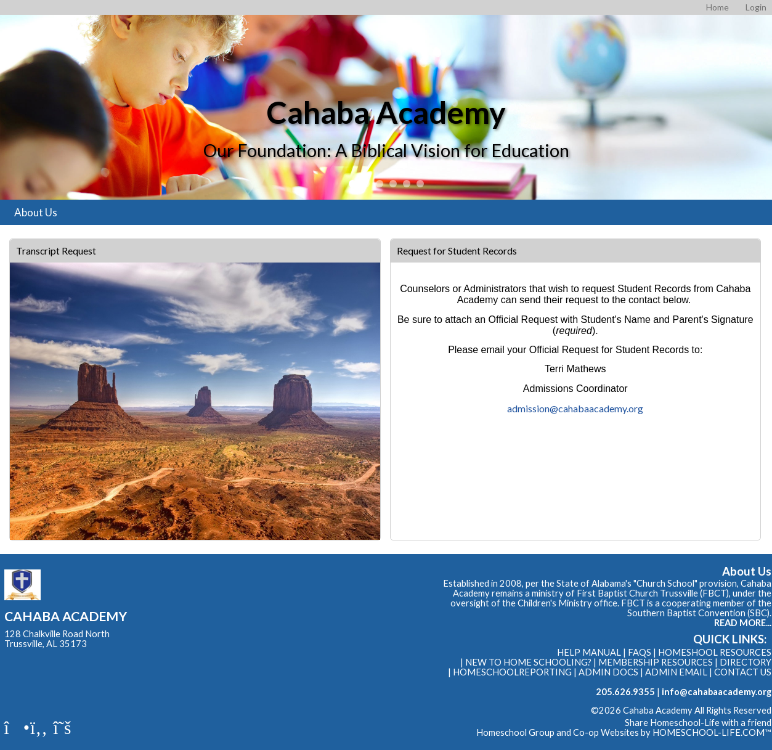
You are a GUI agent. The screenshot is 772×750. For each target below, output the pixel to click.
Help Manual (589, 652)
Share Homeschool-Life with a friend (698, 722)
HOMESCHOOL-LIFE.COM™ (711, 732)
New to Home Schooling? (528, 662)
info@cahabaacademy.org (716, 692)
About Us (35, 212)
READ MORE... (742, 623)
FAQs (639, 652)
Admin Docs (608, 672)
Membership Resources (655, 662)
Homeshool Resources (714, 652)
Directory (745, 662)
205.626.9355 (625, 692)
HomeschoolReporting (512, 672)
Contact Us (742, 672)
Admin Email (676, 672)
